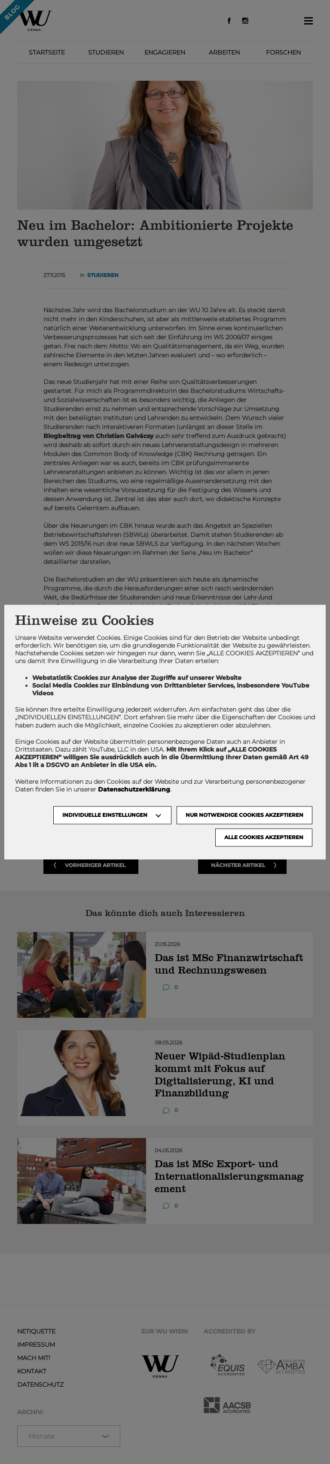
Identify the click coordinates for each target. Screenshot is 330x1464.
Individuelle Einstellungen (104, 815)
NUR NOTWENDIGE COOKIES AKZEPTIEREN (244, 815)
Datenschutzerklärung (134, 789)
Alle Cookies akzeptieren (263, 837)
